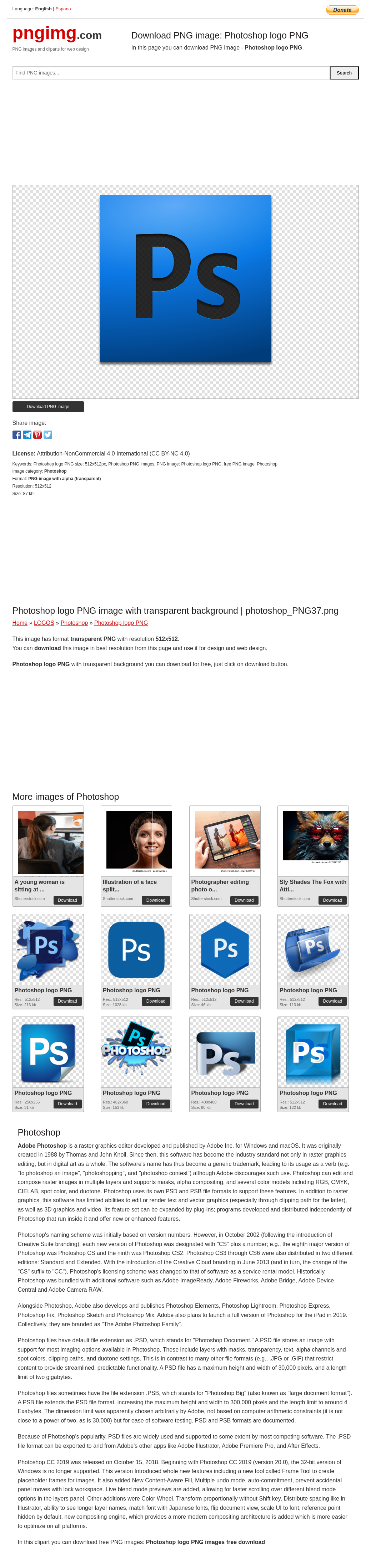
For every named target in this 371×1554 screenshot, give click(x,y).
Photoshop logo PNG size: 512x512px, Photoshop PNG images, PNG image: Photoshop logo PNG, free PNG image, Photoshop (155, 464)
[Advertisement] (185, 135)
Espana (63, 8)
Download (67, 900)
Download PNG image (48, 406)
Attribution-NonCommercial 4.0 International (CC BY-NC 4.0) (113, 454)
